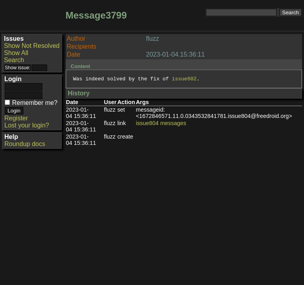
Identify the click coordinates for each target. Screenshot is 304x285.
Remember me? (34, 102)
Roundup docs (24, 144)
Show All (16, 52)
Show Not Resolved (32, 45)
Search (14, 60)
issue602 (184, 79)
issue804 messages (161, 124)
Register (16, 118)
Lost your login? (26, 125)
